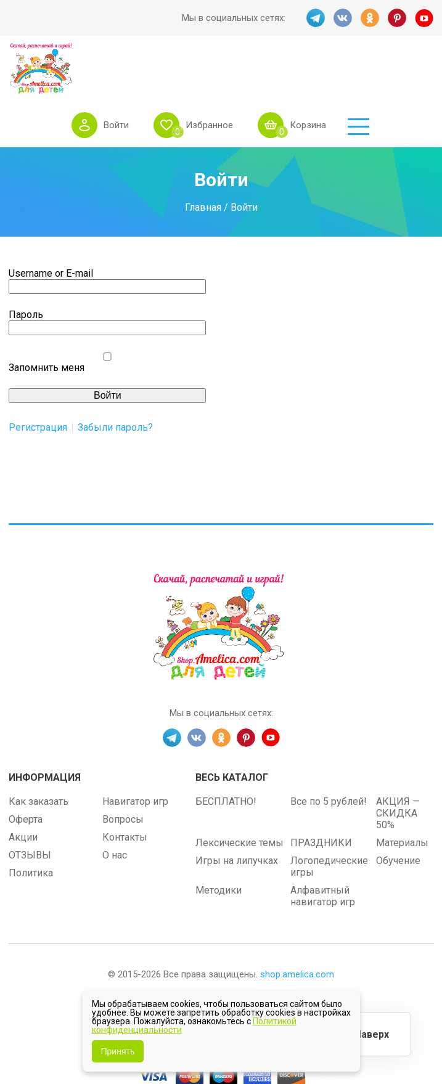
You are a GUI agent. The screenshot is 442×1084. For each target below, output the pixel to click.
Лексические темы (239, 796)
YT (424, 18)
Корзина (372, 67)
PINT (397, 18)
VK (343, 18)
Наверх (371, 1034)
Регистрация (38, 381)
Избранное (273, 67)
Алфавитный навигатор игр (322, 850)
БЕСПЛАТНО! (225, 755)
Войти (180, 67)
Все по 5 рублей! (328, 755)
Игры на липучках (236, 814)
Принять (118, 1051)
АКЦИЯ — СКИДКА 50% (398, 766)
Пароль (26, 268)
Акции (23, 791)
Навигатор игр (135, 755)
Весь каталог (231, 731)
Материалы (402, 796)
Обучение (398, 814)
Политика (31, 827)
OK (370, 18)
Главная (203, 161)
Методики (218, 844)
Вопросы (123, 773)
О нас (114, 809)
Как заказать (38, 755)
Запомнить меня (46, 321)
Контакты (124, 791)
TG (315, 18)
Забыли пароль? (115, 381)
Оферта (26, 773)
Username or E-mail (51, 227)
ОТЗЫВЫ (30, 809)
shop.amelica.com (297, 928)
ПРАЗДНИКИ (321, 796)
